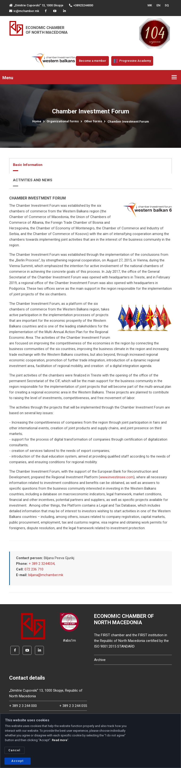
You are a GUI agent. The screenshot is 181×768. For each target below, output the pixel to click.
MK (150, 5)
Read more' (60, 740)
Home (36, 121)
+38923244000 (81, 5)
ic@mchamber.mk (24, 11)
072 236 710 (34, 569)
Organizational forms (63, 121)
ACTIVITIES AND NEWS (32, 180)
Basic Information (27, 165)
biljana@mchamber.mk (45, 575)
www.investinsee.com (116, 477)
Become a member (92, 60)
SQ (167, 5)
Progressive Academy (132, 61)
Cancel (14, 750)
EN (158, 5)
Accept (17, 761)
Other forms (93, 121)
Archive (100, 660)
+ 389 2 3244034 (41, 564)
